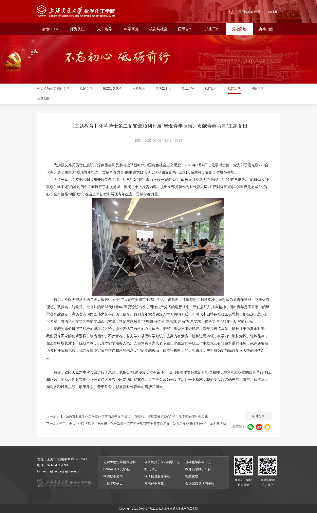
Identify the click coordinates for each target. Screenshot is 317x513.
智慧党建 (191, 476)
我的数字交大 (113, 476)
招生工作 (212, 29)
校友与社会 (158, 29)
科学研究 (131, 29)
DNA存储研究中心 (116, 469)
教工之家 (188, 88)
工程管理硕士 (113, 483)
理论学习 (257, 88)
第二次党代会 (112, 88)
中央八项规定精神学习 (53, 88)
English (272, 11)
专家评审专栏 (154, 483)
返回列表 (257, 416)
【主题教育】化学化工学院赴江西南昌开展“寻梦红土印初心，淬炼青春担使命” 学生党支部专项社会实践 (133, 416)
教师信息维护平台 (198, 469)
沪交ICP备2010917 (151, 508)
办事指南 (266, 29)
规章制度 (43, 98)
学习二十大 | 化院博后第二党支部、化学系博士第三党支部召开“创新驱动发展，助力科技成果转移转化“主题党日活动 (142, 423)
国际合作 (185, 29)
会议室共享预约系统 (199, 483)
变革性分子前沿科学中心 (162, 462)
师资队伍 (77, 29)
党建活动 (234, 88)
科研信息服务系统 (157, 476)
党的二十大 (163, 88)
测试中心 (150, 469)
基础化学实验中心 (198, 462)
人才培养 (104, 29)
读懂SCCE (50, 29)
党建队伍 (211, 88)
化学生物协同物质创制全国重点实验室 (122, 462)
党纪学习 (86, 88)
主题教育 (138, 88)
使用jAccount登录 (250, 11)
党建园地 (239, 29)
